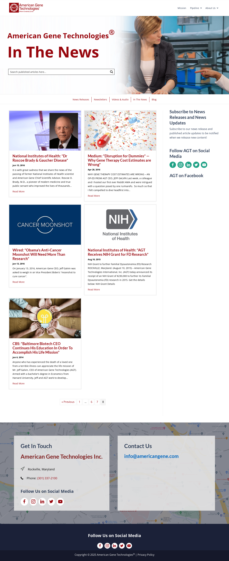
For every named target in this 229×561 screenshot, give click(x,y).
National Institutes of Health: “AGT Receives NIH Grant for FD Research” (118, 252)
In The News (140, 99)
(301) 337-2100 (47, 478)
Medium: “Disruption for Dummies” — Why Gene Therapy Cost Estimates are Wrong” (119, 160)
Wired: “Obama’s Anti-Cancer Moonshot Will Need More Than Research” (39, 254)
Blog (154, 99)
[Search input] (58, 72)
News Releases (81, 99)
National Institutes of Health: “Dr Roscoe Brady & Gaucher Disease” (40, 158)
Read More (19, 191)
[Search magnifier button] (111, 72)
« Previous (68, 402)
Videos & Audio (120, 99)
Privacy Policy (146, 555)
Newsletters (100, 99)
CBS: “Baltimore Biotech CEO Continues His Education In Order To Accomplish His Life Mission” (43, 347)
